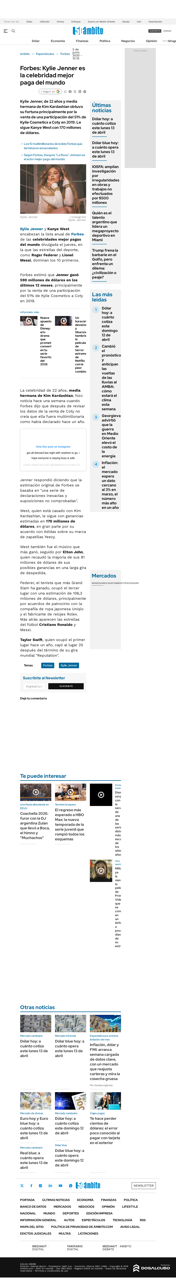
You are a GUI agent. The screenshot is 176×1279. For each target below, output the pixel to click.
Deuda (125, 21)
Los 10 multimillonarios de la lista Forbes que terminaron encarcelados (53, 146)
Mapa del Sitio (32, 1227)
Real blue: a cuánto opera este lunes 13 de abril (34, 1160)
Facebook (31, 1185)
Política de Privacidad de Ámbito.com (82, 1227)
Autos (69, 1220)
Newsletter (167, 41)
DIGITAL (40, 1247)
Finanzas (82, 41)
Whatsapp (70, 1185)
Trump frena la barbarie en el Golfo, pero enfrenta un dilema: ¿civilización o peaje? (105, 264)
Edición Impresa (99, 1213)
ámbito (25, 53)
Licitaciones (88, 1234)
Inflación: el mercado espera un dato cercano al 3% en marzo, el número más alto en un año (110, 485)
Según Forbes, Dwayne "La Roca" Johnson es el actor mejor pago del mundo (54, 157)
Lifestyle (130, 1207)
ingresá (167, 31)
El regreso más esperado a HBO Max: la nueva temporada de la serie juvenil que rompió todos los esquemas (69, 824)
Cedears (133, 583)
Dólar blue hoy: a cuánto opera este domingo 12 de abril (69, 1158)
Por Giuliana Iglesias (101, 1085)
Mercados (62, 1207)
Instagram (40, 1185)
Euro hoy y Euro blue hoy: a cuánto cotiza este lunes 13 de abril (34, 1128)
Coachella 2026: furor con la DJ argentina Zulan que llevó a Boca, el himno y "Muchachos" (35, 825)
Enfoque (76, 21)
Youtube (60, 1185)
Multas (65, 1234)
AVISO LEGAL (130, 1227)
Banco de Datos (33, 1207)
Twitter (22, 1185)
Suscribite (66, 686)
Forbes (65, 53)
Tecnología (122, 1220)
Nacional (28, 1213)
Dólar (29, 21)
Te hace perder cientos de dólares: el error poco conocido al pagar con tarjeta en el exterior (105, 1130)
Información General (38, 1220)
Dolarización (155, 21)
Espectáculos (45, 53)
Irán (139, 21)
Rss (143, 1220)
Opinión (151, 41)
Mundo (49, 1213)
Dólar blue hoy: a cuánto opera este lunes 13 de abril (105, 149)
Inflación (44, 21)
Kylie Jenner (31, 229)
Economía (58, 41)
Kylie (46, 464)
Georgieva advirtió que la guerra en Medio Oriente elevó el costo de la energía (111, 435)
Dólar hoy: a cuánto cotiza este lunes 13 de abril (104, 125)
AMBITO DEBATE (117, 1247)
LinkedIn (50, 1185)
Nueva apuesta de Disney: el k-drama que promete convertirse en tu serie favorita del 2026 (48, 341)
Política (105, 41)
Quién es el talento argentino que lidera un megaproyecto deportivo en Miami (105, 226)
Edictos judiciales (35, 1234)
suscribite (155, 31)
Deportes (71, 1213)
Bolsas (107, 583)
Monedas (97, 583)
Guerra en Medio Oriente (101, 21)
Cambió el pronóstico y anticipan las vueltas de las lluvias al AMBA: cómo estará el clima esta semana (111, 377)
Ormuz (60, 21)
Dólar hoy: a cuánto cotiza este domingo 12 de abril (110, 324)
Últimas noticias (56, 1200)
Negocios (128, 41)
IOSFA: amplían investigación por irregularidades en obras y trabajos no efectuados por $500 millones (105, 184)
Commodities (120, 583)
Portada (27, 1200)
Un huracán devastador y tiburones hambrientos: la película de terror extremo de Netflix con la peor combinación (84, 345)
